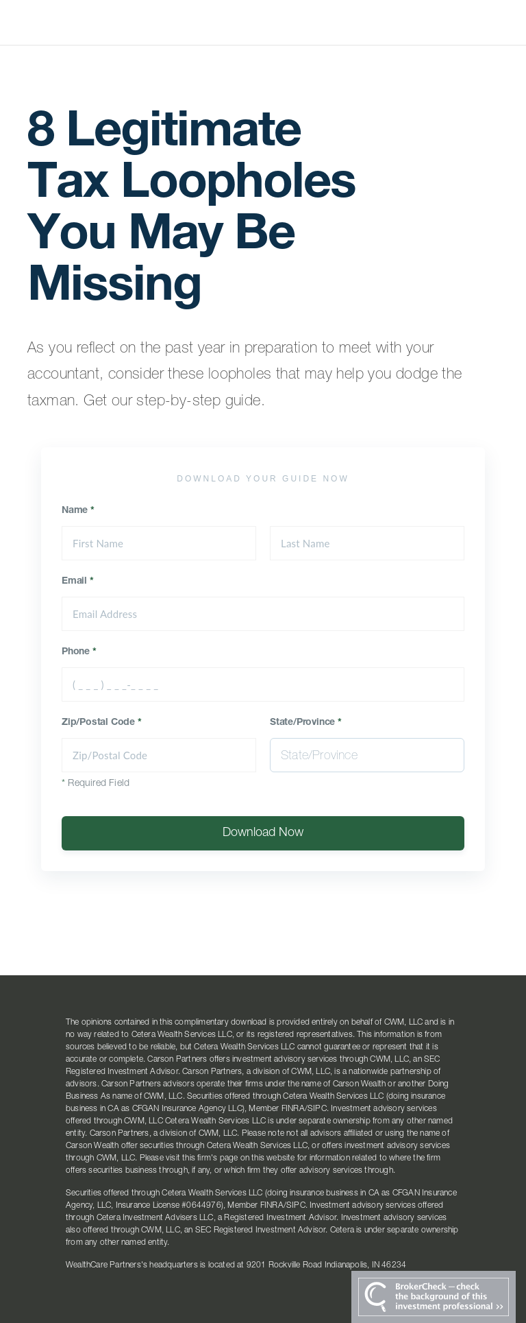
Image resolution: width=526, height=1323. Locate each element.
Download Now (263, 833)
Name (78, 511)
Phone (79, 652)
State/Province (306, 723)
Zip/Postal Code (102, 723)
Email (78, 581)
